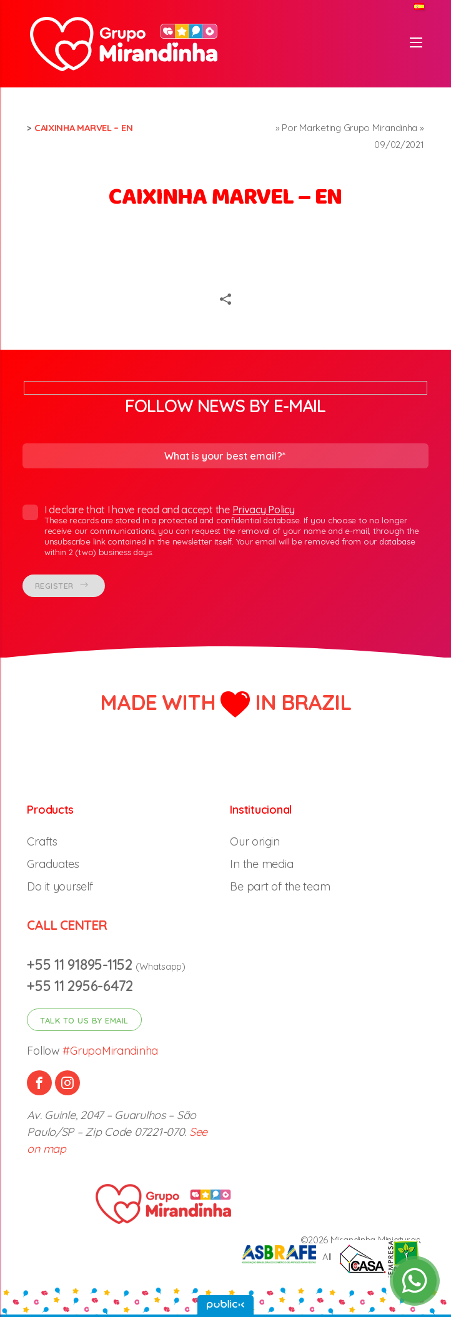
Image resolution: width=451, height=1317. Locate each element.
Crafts (42, 841)
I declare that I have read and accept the (220, 531)
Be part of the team (280, 886)
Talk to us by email (84, 1020)
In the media (261, 864)
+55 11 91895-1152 (81, 964)
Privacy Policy (263, 509)
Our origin (254, 841)
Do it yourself (59, 886)
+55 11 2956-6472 (80, 986)
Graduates (53, 864)
